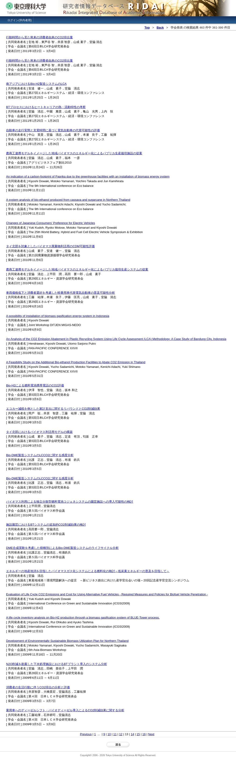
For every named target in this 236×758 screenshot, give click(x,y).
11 (115, 734)
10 (109, 734)
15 (138, 734)
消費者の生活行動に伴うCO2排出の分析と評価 (38, 687)
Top (147, 27)
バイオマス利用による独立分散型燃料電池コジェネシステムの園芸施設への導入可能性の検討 (69, 501)
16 (144, 734)
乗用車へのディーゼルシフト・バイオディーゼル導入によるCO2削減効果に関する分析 (65, 710)
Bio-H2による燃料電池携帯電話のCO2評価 (35, 385)
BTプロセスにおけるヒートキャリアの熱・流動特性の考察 (46, 107)
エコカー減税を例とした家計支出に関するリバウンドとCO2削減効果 (53, 408)
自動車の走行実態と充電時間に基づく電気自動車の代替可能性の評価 (53, 130)
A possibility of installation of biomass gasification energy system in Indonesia (57, 316)
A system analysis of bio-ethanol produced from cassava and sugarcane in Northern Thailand (68, 199)
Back (160, 27)
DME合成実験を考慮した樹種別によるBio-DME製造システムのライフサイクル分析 (62, 548)
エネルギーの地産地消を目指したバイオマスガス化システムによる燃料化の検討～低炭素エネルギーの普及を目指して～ (87, 571)
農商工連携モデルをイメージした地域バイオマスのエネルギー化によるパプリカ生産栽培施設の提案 (74, 153)
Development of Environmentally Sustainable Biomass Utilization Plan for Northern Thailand (67, 641)
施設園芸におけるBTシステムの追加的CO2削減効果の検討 (46, 524)
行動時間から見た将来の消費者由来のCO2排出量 (39, 37)
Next (151, 734)
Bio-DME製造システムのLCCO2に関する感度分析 (40, 455)
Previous (86, 734)
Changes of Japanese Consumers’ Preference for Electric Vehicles (50, 223)
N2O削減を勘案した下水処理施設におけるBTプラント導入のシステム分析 (56, 664)
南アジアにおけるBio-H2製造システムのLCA (36, 84)
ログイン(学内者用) (19, 20)
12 (120, 734)
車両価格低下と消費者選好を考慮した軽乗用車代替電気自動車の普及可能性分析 (60, 292)
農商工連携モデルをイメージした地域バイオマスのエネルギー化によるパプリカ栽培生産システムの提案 (77, 269)
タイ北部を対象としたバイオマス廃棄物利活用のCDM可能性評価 (50, 246)
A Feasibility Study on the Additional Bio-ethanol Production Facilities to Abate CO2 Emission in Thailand (75, 362)
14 (132, 734)
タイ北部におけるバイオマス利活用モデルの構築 (39, 432)
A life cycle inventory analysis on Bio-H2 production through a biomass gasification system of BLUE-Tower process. (82, 617)
